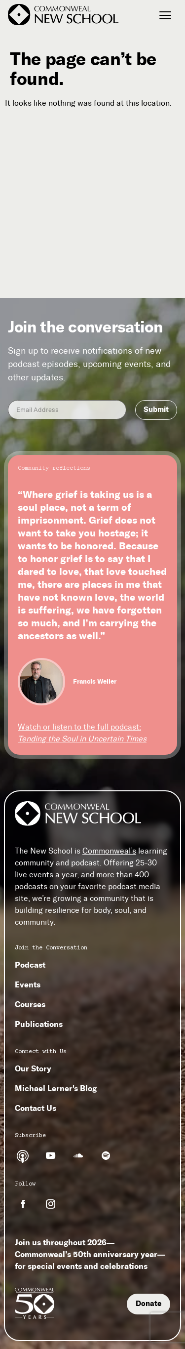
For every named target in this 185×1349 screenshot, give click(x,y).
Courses (30, 1004)
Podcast (30, 965)
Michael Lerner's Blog (56, 1088)
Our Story (33, 1068)
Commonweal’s (109, 851)
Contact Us (35, 1108)
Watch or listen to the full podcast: (82, 732)
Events (27, 984)
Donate (148, 1303)
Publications (39, 1024)
